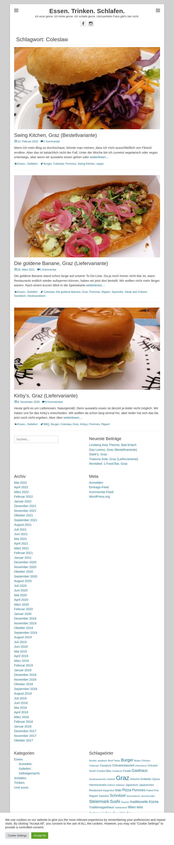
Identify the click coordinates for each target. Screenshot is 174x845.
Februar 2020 (23, 609)
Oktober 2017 (23, 740)
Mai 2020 (20, 595)
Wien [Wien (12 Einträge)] (132, 807)
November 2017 (25, 735)
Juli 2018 (20, 698)
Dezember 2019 (25, 618)
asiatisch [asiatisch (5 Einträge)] (102, 760)
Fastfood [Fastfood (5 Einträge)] (117, 771)
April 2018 (21, 712)
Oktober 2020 (23, 571)
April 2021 (21, 543)
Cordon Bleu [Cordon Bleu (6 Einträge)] (104, 770)
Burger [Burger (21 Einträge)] (127, 760)
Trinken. (19, 782)
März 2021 (21, 548)
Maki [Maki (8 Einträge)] (118, 790)
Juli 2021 (20, 529)
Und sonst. (21, 787)
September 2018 (25, 689)
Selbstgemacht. (29, 773)
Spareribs (117, 291)
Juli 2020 (20, 585)
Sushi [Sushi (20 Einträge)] (115, 801)
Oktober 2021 (23, 515)
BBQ (46, 424)
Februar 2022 (23, 496)
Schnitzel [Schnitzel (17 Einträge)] (118, 795)
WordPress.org (99, 496)
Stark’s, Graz (98, 454)
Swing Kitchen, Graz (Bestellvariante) (55, 135)
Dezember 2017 (25, 731)
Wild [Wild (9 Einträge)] (140, 807)
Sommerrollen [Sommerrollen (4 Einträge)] (148, 796)
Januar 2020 (22, 614)
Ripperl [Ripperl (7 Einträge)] (93, 795)
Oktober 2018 (23, 684)
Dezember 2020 (25, 562)
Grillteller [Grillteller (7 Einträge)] (145, 779)
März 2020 (21, 604)
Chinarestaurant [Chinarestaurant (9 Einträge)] (123, 765)
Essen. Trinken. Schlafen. (87, 11)
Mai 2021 (20, 539)
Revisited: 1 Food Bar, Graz (108, 463)
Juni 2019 (21, 646)
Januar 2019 (22, 670)
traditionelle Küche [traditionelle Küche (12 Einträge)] (144, 802)
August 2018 (23, 693)
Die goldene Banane (68, 291)
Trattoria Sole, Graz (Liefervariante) (113, 459)
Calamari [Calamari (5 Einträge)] (94, 765)
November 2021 (25, 510)
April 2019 (21, 656)
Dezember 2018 (25, 674)
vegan (100, 163)
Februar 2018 (23, 721)
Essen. (22, 163)
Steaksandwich (36, 295)
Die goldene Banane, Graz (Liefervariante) (61, 263)
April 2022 (21, 487)
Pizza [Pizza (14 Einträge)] (126, 790)
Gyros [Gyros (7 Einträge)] (156, 779)
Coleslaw (58, 163)
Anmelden (96, 482)
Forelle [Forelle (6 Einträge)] (127, 770)
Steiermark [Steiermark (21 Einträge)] (99, 801)
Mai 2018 (20, 707)
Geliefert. (32, 163)
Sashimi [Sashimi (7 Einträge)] (104, 795)
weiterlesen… (99, 157)
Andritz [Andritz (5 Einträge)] (93, 760)
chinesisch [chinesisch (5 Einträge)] (141, 765)
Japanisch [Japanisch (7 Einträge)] (131, 784)
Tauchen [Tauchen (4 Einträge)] (125, 802)
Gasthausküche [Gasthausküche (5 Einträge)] (97, 779)
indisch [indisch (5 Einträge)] (111, 785)
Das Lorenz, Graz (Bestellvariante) (113, 449)
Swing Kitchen (86, 163)
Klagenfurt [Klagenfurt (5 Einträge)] (108, 790)
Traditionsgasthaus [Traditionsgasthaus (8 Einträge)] (101, 807)
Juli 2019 (20, 642)
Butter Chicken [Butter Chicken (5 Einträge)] (142, 760)
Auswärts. (26, 764)
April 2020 (21, 599)
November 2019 (25, 623)
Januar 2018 (22, 726)
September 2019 (25, 632)
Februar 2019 (23, 665)
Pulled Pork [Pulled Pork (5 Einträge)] (152, 790)
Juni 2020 (21, 590)
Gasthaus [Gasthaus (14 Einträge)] (140, 771)
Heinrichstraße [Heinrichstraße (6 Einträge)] (97, 784)
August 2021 (23, 524)
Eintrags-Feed (99, 487)
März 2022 (21, 492)
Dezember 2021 (25, 506)
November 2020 (25, 567)
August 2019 (23, 637)
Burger (47, 163)
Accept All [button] (40, 835)
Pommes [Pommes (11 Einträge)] (138, 790)
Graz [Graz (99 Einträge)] (122, 777)
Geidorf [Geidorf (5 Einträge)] (111, 779)
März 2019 (21, 660)
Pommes (70, 163)
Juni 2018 (21, 703)
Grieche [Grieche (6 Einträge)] (134, 779)
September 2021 (25, 520)
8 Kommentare (54, 401)
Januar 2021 (22, 557)
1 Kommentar (52, 141)
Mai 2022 (20, 482)
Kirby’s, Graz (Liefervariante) (46, 395)
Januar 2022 (22, 501)
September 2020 (25, 576)
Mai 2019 (20, 651)
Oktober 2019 (23, 628)
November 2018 (25, 679)
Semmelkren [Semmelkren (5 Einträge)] (133, 796)
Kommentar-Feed (101, 492)
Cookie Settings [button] (17, 835)
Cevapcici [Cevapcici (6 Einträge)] (105, 765)
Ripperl (106, 291)
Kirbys (84, 424)
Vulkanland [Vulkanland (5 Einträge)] (121, 807)
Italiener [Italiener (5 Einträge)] (120, 785)
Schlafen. (20, 778)
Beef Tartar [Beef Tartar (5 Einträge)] (114, 760)
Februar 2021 (23, 553)
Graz (85, 291)
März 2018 (21, 717)
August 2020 (23, 581)
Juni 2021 (21, 534)
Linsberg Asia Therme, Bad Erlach (112, 445)
